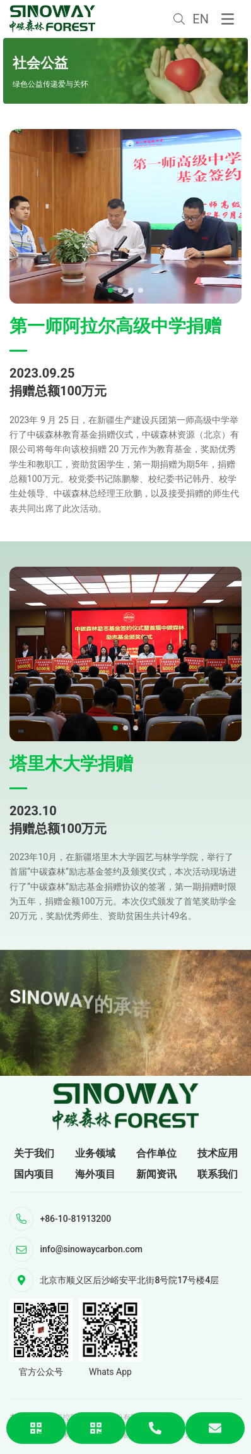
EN (200, 19)
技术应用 (217, 1153)
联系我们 (217, 1174)
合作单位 (156, 1153)
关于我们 (34, 1153)
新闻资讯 (156, 1174)
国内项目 (34, 1174)
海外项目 (95, 1174)
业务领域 (95, 1153)
